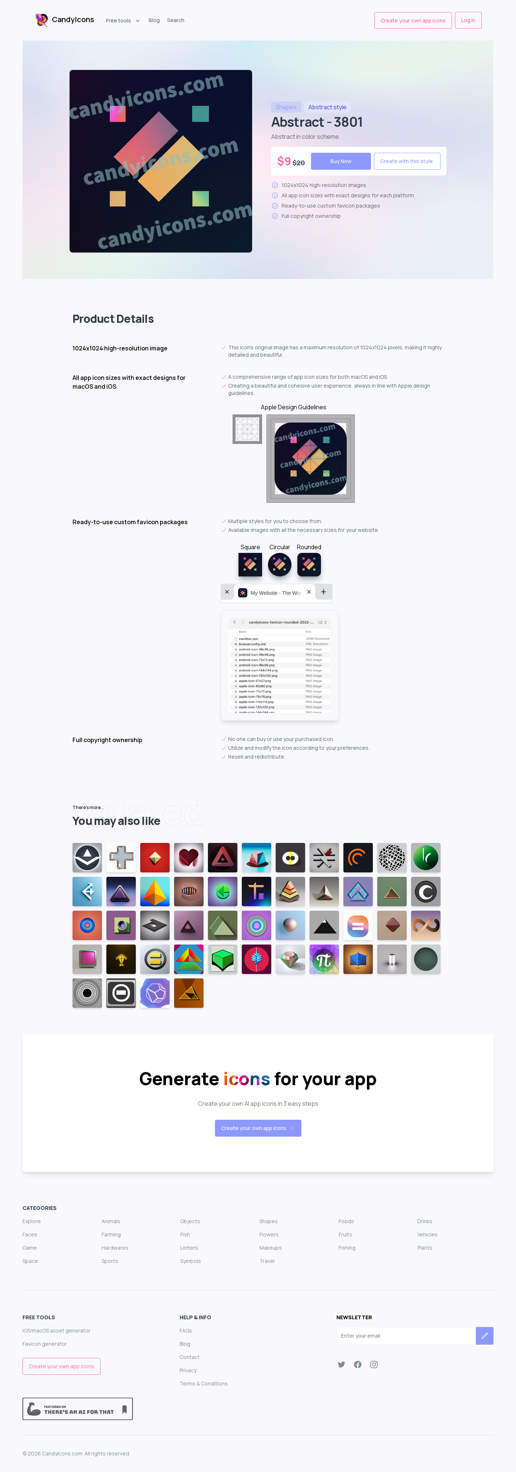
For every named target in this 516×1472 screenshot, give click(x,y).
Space (30, 1260)
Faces (29, 1234)
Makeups (270, 1247)
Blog (154, 20)
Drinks (424, 1221)
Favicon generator (44, 1343)
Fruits (345, 1234)
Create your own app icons (413, 20)
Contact (190, 1356)
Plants (424, 1247)
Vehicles (427, 1234)
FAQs (186, 1330)
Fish (185, 1234)
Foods (346, 1221)
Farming (111, 1234)
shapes (286, 107)
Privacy (188, 1370)
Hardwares (115, 1247)
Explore (31, 1221)
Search (175, 20)
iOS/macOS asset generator (56, 1330)
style (327, 107)
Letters (189, 1247)
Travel (267, 1260)
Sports (110, 1260)
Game (29, 1247)
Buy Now (341, 161)
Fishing (347, 1247)
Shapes (268, 1221)
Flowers (269, 1234)
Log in (468, 20)
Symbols (190, 1260)
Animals (111, 1221)
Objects (190, 1221)
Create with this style (406, 161)
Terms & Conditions (204, 1383)
